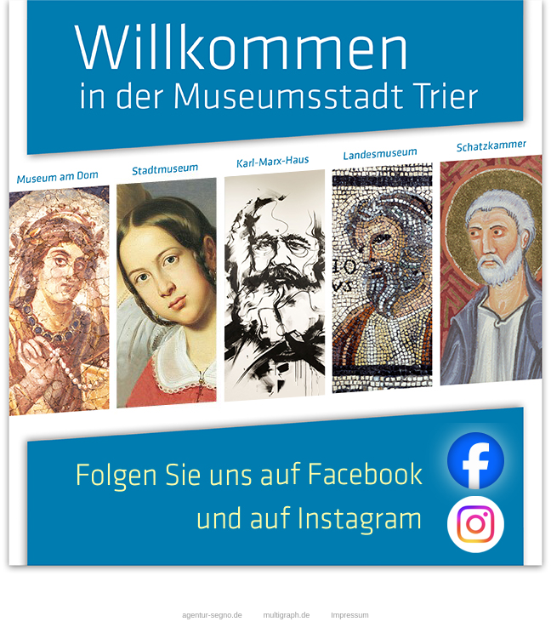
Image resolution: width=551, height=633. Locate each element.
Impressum (350, 615)
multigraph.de (298, 615)
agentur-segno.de (212, 615)
